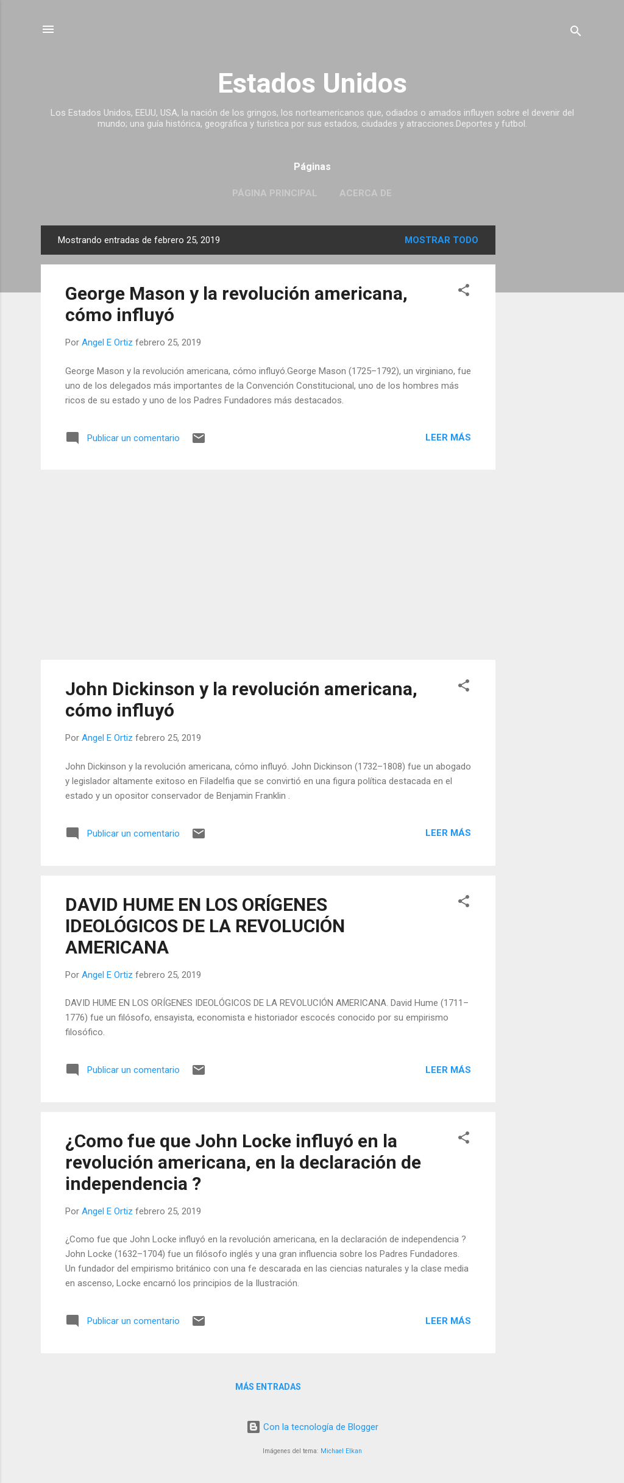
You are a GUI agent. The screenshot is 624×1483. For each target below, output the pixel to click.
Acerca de (365, 193)
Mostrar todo (441, 240)
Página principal (274, 193)
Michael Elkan (341, 1451)
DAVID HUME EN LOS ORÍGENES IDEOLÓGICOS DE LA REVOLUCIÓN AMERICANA (205, 926)
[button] (463, 292)
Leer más (448, 437)
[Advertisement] (544, 408)
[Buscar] (576, 33)
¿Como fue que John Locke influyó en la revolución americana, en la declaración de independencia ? (243, 1162)
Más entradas (268, 1387)
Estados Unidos (312, 83)
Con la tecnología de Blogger (312, 1426)
